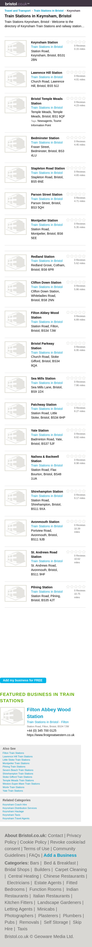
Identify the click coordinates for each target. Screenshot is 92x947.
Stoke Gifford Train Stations (17, 777)
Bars (35, 863)
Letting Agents (19, 909)
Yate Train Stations (13, 790)
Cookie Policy (33, 842)
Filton (65, 722)
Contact (55, 835)
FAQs (34, 855)
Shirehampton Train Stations (18, 773)
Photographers (20, 915)
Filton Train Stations (13, 753)
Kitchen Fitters (19, 902)
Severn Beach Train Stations (18, 770)
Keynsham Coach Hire (15, 804)
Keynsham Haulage (13, 811)
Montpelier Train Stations (16, 763)
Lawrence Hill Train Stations (18, 756)
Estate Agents (48, 882)
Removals (29, 922)
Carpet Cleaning (71, 869)
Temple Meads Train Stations (18, 780)
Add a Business (60, 855)
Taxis (22, 928)
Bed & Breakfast (60, 863)
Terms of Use (37, 848)
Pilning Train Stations (14, 766)
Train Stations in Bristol (43, 722)
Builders (43, 869)
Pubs (10, 922)
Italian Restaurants (52, 895)
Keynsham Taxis (11, 815)
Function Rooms (46, 889)
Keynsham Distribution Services (20, 808)
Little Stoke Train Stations (16, 759)
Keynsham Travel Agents (16, 818)
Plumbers (73, 915)
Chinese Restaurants (65, 876)
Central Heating (24, 876)
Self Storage (56, 922)
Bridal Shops (18, 869)
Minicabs (46, 909)
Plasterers (48, 915)
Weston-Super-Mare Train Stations (21, 783)
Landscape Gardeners (60, 902)
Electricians (19, 882)
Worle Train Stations (13, 787)
